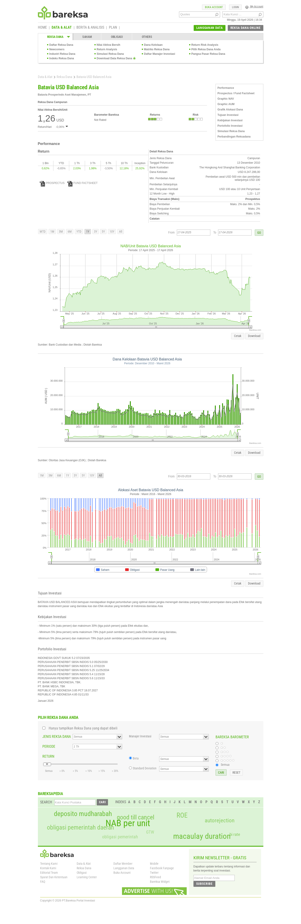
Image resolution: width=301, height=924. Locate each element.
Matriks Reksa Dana (157, 49)
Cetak (237, 336)
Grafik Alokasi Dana (230, 109)
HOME (42, 27)
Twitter (154, 872)
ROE (182, 815)
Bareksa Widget (160, 881)
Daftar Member (122, 863)
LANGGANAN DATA (209, 28)
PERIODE (48, 746)
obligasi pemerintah (120, 837)
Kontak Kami (48, 868)
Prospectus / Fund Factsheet (236, 93)
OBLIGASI (117, 37)
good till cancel (135, 817)
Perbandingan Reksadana (234, 136)
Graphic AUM (226, 104)
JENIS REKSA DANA (56, 736)
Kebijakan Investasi (230, 120)
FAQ (42, 881)
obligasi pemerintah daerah (80, 827)
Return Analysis (107, 49)
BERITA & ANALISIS (90, 27)
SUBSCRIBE (204, 883)
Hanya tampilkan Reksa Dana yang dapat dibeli (83, 728)
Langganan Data (123, 868)
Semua (225, 765)
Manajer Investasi (140, 736)
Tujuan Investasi (228, 115)
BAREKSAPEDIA (50, 793)
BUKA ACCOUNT (214, 7)
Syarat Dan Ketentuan (53, 877)
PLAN (113, 27)
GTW (150, 832)
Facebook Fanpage (162, 868)
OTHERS (147, 37)
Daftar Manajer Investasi (159, 53)
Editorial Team (49, 872)
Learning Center (87, 877)
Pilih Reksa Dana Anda (206, 49)
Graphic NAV (226, 98)
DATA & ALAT (62, 27)
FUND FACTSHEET (82, 183)
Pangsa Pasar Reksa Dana (208, 53)
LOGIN (235, 7)
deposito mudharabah (83, 813)
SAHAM (87, 37)
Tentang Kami (48, 863)
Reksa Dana (64, 77)
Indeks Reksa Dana (61, 58)
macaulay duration (202, 836)
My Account (254, 6)
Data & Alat (45, 77)
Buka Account (122, 872)
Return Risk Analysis (204, 44)
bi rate (235, 834)
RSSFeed (155, 877)
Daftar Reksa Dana (61, 44)
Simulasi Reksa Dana (110, 53)
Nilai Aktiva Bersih (108, 44)
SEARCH (46, 802)
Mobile (154, 863)
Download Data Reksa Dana (114, 58)
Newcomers (56, 49)
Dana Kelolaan (153, 44)
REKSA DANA (55, 37)
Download (254, 336)
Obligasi (82, 872)
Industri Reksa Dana (62, 53)
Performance (226, 87)
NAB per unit (128, 823)
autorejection (219, 820)
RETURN (48, 756)
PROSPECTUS (52, 183)
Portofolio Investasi (230, 125)
